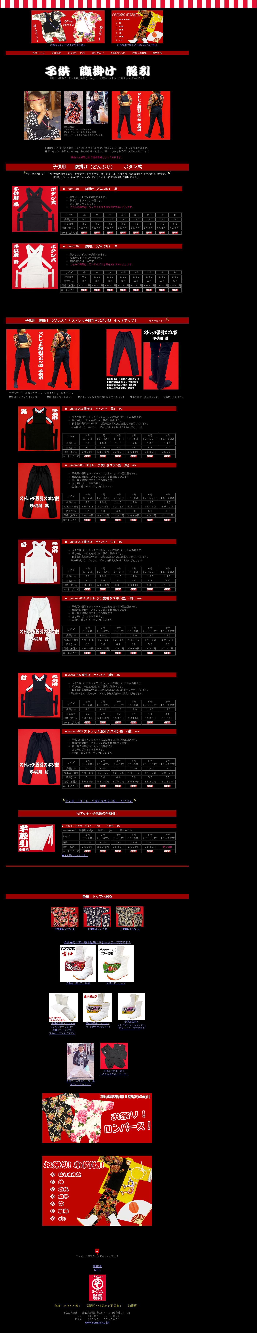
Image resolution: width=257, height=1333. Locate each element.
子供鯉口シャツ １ (64, 927)
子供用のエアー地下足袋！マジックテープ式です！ (97, 942)
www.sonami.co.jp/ (97, 1322)
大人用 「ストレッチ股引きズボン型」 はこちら (99, 801)
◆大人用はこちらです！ (75, 855)
